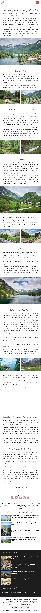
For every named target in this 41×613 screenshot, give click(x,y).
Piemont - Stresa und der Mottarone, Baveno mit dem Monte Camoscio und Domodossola (25, 516)
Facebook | (14, 592)
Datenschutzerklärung (32, 610)
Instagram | (20, 592)
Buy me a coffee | (5, 592)
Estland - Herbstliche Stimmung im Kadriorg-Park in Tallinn (25, 557)
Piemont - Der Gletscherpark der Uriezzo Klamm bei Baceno (25, 531)
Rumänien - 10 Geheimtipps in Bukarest (22, 579)
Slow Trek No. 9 (24, 424)
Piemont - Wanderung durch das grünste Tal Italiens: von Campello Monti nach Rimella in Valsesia (23, 539)
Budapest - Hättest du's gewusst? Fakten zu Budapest (23, 572)
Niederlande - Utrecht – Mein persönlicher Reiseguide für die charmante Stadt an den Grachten (23, 566)
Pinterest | (32, 592)
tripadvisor (6, 346)
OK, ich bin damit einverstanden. (20, 607)
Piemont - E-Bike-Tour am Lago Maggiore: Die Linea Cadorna (24, 523)
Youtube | (26, 592)
